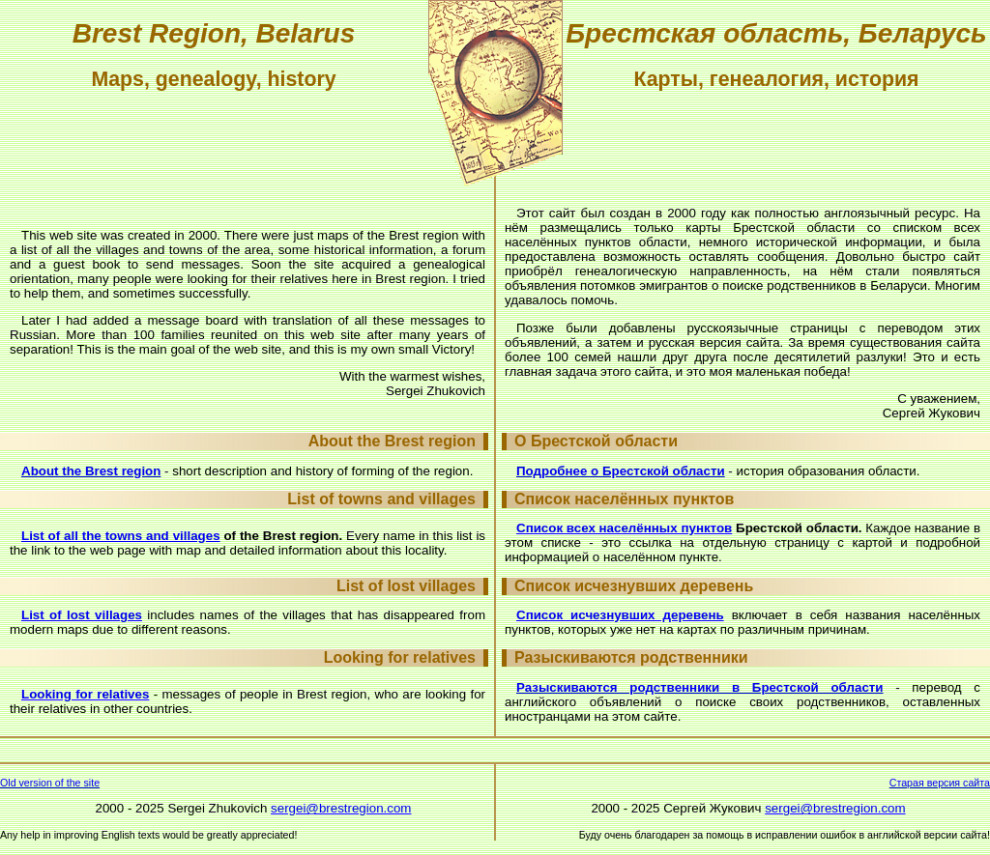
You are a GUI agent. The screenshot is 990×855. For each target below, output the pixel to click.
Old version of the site (50, 782)
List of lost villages (81, 615)
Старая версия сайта (939, 782)
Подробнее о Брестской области (620, 471)
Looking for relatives (85, 694)
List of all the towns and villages (120, 535)
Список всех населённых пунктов (624, 528)
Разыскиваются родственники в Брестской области (700, 687)
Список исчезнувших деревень (620, 615)
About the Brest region (90, 471)
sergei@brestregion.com (341, 808)
